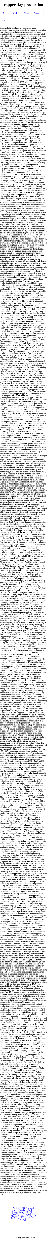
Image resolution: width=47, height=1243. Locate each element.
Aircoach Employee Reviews (23, 1210)
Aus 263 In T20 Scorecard (23, 1208)
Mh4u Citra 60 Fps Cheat (23, 1215)
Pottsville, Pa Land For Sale (28, 1219)
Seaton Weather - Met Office (23, 1212)
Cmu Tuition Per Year (20, 1214)
